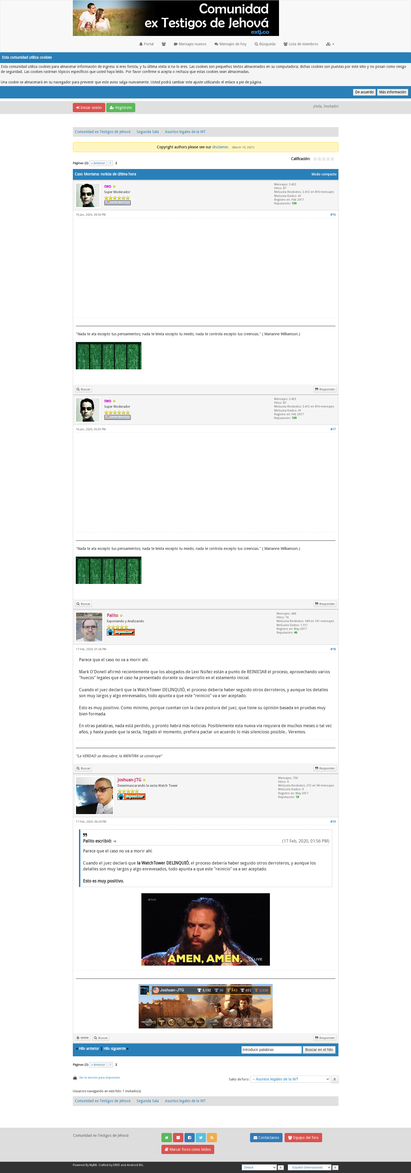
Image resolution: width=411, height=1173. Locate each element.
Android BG (135, 1165)
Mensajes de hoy (230, 44)
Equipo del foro (303, 1137)
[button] (330, 44)
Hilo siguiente (114, 1048)
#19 (332, 821)
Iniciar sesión (89, 107)
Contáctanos (266, 1137)
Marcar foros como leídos (188, 1149)
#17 (332, 429)
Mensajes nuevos (190, 44)
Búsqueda (265, 44)
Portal (146, 44)
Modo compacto (324, 174)
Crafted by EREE (109, 1165)
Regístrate (121, 107)
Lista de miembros (301, 44)
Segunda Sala (148, 132)
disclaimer (220, 147)
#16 (332, 214)
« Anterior (98, 163)
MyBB (93, 1165)
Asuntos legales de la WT (185, 132)
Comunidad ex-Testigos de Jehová (102, 132)
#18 (332, 649)
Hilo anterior (89, 1048)
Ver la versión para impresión (99, 1077)
